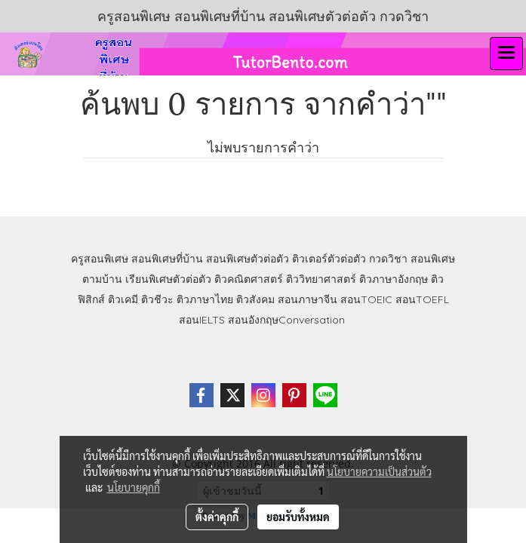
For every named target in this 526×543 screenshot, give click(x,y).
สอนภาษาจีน (307, 299)
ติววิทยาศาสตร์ (321, 279)
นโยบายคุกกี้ (133, 487)
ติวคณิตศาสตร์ (248, 279)
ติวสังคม (255, 299)
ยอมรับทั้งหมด (298, 516)
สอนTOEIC (366, 299)
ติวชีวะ (157, 299)
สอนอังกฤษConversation (286, 320)
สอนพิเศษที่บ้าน (167, 258)
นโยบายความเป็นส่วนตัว (379, 471)
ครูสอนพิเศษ (99, 258)
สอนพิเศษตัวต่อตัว (247, 258)
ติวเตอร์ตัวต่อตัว (329, 258)
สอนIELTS (202, 320)
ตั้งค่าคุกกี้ (216, 516)
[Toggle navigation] (506, 53)
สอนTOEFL (422, 299)
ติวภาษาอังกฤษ (393, 279)
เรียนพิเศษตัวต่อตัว (169, 279)
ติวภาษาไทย (205, 299)
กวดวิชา (388, 258)
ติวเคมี (123, 299)
